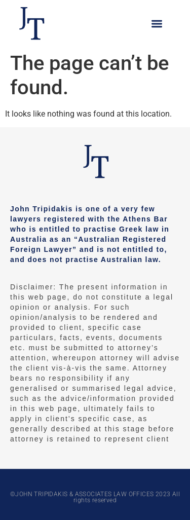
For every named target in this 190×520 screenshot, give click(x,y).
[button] (157, 23)
